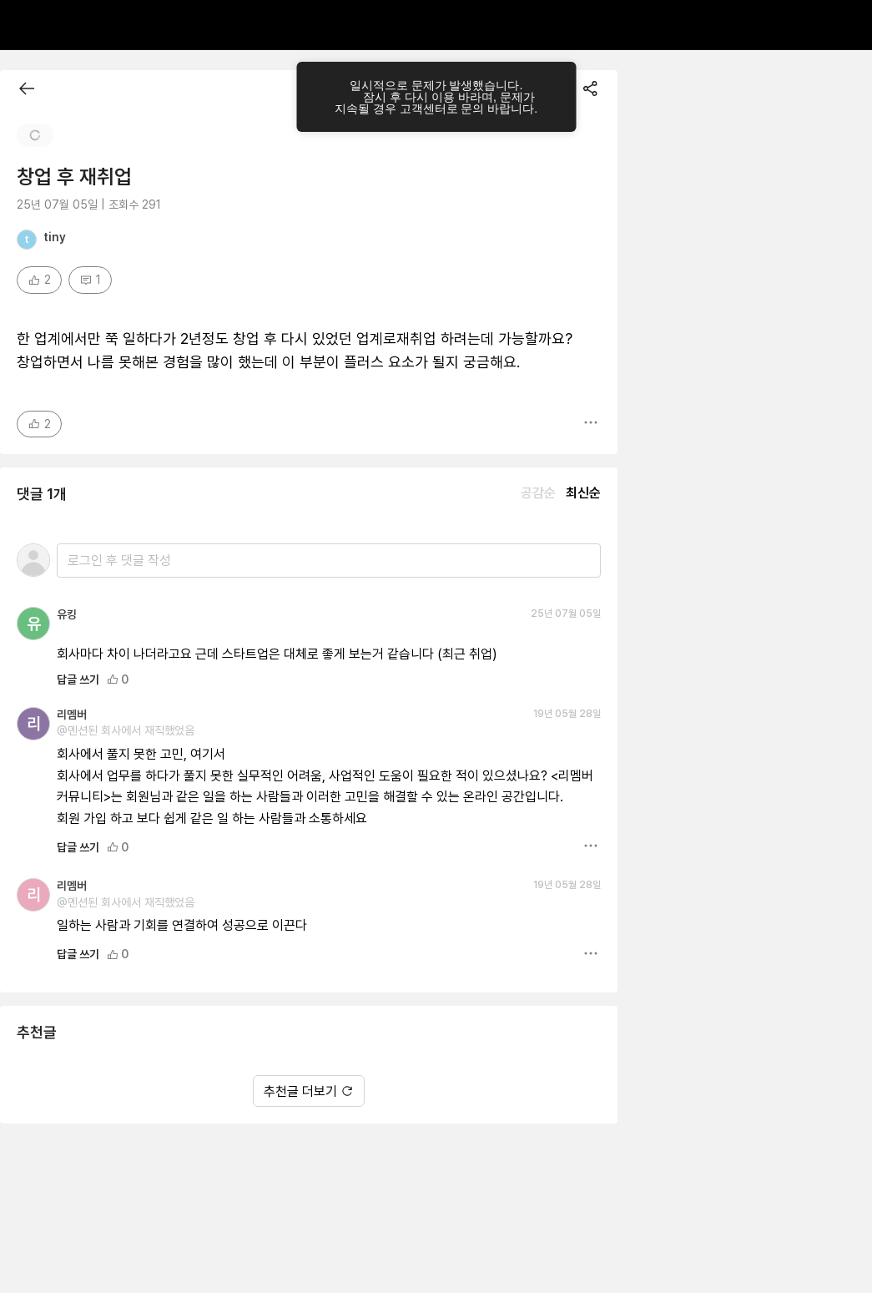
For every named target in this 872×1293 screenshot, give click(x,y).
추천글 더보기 (309, 1035)
